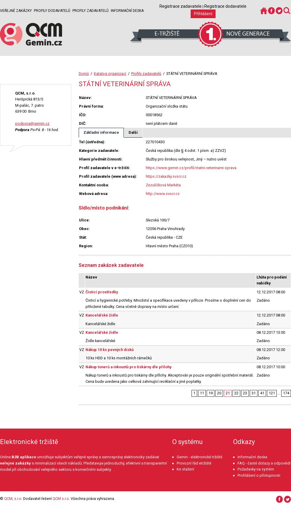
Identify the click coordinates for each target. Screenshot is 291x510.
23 (245, 393)
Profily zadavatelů (90, 11)
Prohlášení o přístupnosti (259, 475)
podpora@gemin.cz (32, 123)
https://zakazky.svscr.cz (166, 176)
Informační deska (127, 11)
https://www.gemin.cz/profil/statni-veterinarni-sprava (191, 168)
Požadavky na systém (256, 469)
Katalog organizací (110, 73)
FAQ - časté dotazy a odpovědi (264, 463)
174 (286, 393)
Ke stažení (185, 469)
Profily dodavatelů (52, 11)
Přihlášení (203, 13)
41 (262, 393)
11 (202, 393)
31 (254, 393)
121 (272, 393)
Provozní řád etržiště (194, 463)
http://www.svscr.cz (163, 193)
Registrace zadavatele (180, 6)
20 (219, 393)
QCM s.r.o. (61, 498)
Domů (84, 73)
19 (210, 393)
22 (236, 393)
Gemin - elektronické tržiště (199, 457)
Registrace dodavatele (225, 6)
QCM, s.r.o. (13, 498)
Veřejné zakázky (16, 11)
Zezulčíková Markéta (163, 185)
